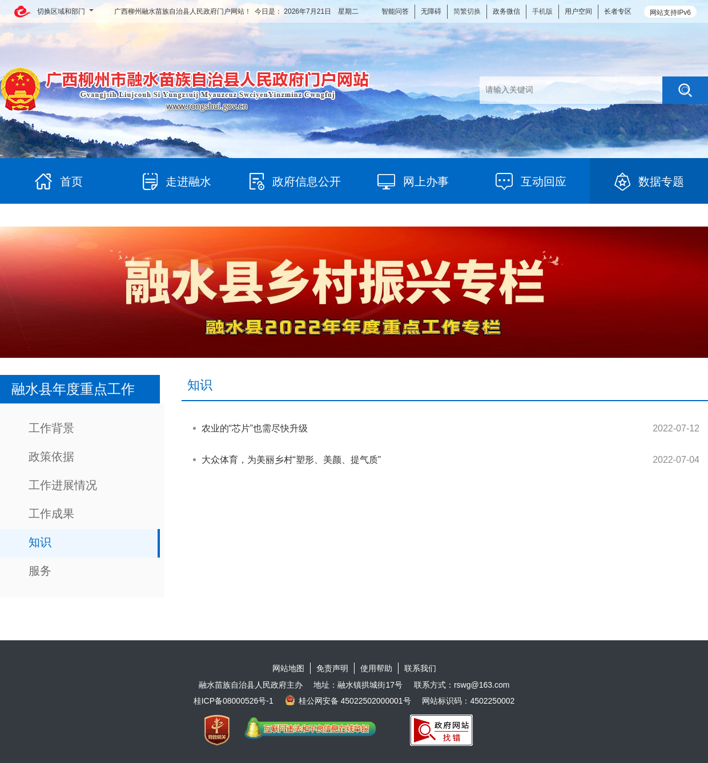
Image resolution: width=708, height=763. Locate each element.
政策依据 (51, 456)
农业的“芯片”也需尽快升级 (255, 428)
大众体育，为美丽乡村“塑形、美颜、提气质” (291, 460)
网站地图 (288, 668)
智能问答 (395, 11)
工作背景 (51, 428)
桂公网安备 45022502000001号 (348, 700)
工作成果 (51, 513)
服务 (40, 570)
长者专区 (617, 11)
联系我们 (420, 668)
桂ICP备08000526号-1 (233, 700)
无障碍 (431, 11)
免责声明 (332, 668)
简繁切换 (467, 11)
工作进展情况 (63, 485)
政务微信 (506, 11)
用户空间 (578, 11)
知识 (40, 542)
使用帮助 (376, 668)
